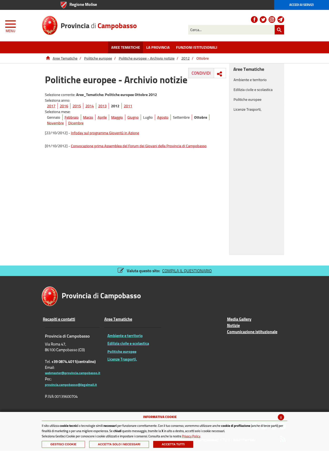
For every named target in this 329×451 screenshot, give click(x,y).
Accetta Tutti (173, 444)
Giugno (133, 117)
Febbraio (72, 117)
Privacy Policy (191, 436)
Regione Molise (83, 4)
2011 (128, 106)
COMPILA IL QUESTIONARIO (187, 271)
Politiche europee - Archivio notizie (147, 58)
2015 (77, 106)
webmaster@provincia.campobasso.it (72, 372)
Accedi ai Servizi (301, 5)
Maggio (117, 117)
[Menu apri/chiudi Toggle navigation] (11, 25)
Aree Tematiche (65, 58)
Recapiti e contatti (59, 319)
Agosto (162, 117)
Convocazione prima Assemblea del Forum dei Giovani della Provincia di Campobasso (139, 145)
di (99, 24)
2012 (185, 58)
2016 (64, 106)
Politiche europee (98, 58)
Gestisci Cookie (63, 444)
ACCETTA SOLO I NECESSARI (119, 444)
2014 (89, 106)
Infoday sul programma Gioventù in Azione (105, 132)
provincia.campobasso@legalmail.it (71, 384)
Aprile (102, 117)
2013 (102, 106)
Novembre (55, 123)
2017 (51, 106)
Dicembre (76, 123)
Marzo (88, 117)
